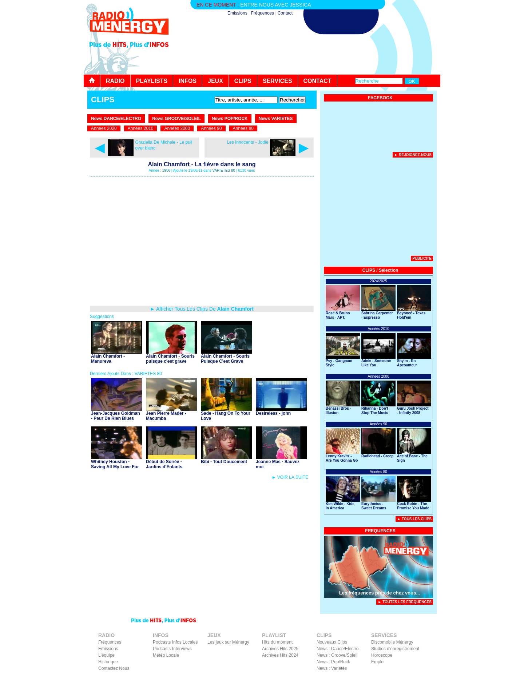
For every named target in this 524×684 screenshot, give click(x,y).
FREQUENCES (380, 530)
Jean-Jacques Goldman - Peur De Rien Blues (115, 416)
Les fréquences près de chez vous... (379, 593)
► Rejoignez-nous (413, 155)
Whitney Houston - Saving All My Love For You (115, 466)
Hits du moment (277, 642)
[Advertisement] (307, 54)
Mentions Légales (370, 678)
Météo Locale (166, 655)
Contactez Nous (113, 668)
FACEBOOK (380, 97)
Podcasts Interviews (172, 648)
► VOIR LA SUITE (289, 477)
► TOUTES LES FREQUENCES (405, 602)
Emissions (237, 13)
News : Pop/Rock (333, 661)
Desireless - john (273, 413)
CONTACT (317, 81)
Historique (108, 661)
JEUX (215, 81)
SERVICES (277, 81)
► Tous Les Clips (414, 519)
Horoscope (381, 655)
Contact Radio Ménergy (313, 678)
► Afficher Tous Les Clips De (202, 309)
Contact (285, 13)
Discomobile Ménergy (392, 642)
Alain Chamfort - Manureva (108, 359)
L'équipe (106, 655)
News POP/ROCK (230, 118)
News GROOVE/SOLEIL (176, 118)
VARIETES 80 (224, 170)
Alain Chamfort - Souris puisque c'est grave (170, 359)
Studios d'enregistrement (395, 648)
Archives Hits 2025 (280, 648)
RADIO (115, 81)
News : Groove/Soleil (337, 655)
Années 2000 (177, 128)
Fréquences (262, 13)
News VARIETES (276, 118)
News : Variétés (332, 668)
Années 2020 (104, 128)
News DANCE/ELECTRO (116, 118)
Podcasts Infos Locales (175, 642)
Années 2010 (141, 128)
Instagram (423, 678)
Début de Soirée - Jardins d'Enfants (164, 464)
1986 (166, 170)
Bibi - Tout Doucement (224, 461)
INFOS (187, 81)
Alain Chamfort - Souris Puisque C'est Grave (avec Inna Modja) (225, 361)
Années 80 (243, 128)
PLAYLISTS (152, 81)
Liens (344, 678)
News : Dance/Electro (337, 648)
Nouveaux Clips (332, 642)
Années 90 (211, 128)
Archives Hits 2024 (280, 655)
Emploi (378, 661)
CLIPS (242, 81)
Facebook (400, 678)
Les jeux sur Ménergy (228, 642)
